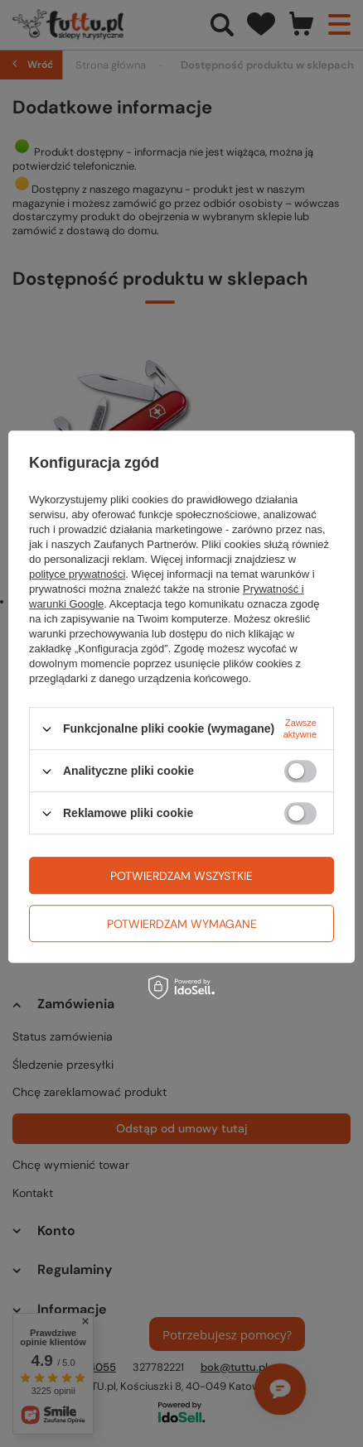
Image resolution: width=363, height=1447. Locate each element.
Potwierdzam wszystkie (181, 875)
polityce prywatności (77, 574)
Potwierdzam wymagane (182, 923)
